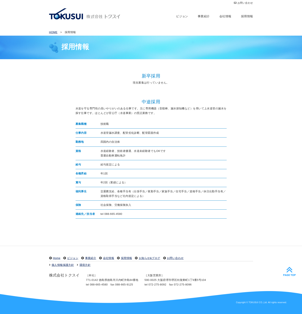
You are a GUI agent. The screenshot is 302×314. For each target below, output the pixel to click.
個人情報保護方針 (63, 264)
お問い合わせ (243, 2)
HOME (53, 32)
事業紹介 (204, 16)
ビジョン (182, 16)
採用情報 (247, 16)
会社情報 (225, 16)
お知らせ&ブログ (149, 258)
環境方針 (85, 264)
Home (56, 258)
